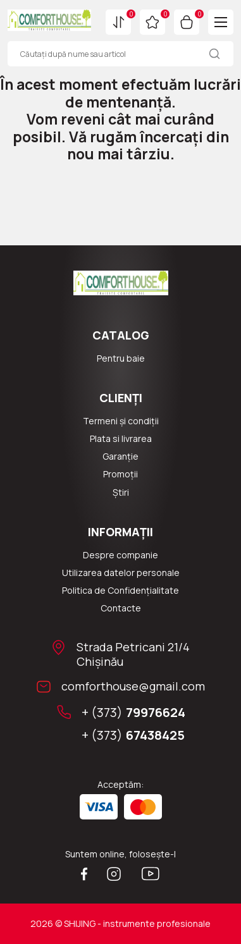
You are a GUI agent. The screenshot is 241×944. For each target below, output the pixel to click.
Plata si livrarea (121, 438)
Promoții (120, 474)
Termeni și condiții (121, 421)
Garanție (120, 456)
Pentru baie (121, 358)
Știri (121, 492)
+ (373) (133, 712)
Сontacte (121, 608)
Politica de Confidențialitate (120, 590)
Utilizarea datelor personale (121, 573)
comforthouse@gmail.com (133, 686)
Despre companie (120, 555)
